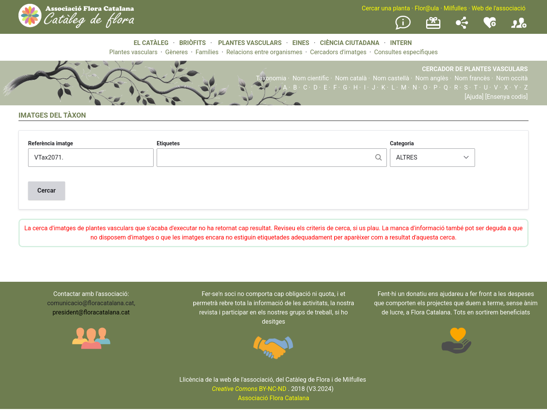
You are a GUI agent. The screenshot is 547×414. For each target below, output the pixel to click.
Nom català (351, 78)
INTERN (401, 43)
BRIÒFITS (193, 43)
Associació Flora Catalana (273, 398)
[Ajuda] (474, 96)
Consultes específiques (406, 52)
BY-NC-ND (249, 388)
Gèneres (176, 52)
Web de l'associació (498, 8)
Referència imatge (50, 143)
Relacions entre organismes (264, 52)
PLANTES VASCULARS (250, 43)
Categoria (402, 143)
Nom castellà (391, 78)
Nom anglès (431, 78)
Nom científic (311, 78)
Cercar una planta (386, 8)
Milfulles (455, 8)
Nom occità (512, 78)
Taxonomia (271, 78)
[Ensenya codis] (505, 96)
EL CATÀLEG (151, 43)
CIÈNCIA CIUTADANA (349, 43)
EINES (300, 43)
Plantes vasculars (133, 52)
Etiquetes (168, 143)
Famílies (207, 52)
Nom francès (472, 78)
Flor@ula (427, 8)
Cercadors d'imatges (338, 52)
